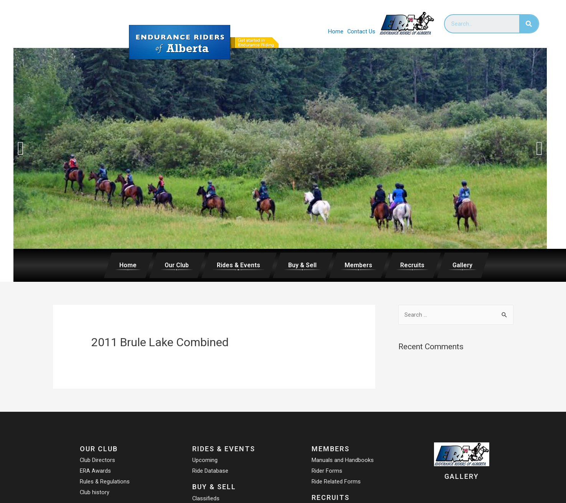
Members (358, 265)
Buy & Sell (302, 265)
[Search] (528, 24)
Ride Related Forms (336, 481)
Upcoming (205, 460)
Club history (94, 492)
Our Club (177, 265)
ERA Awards (95, 470)
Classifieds (206, 498)
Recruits (412, 265)
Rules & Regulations (104, 481)
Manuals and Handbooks (343, 460)
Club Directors (97, 460)
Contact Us (361, 31)
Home (335, 31)
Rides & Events (238, 265)
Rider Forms (327, 470)
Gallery (462, 265)
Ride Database (210, 470)
